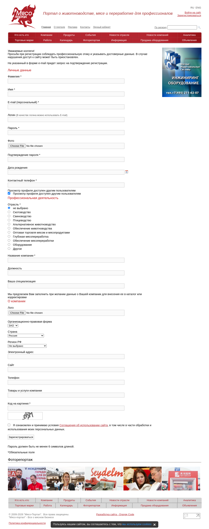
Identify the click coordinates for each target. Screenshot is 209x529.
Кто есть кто (22, 34)
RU (192, 7)
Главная (46, 27)
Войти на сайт (193, 12)
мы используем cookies (137, 524)
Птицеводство (19, 220)
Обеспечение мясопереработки (31, 240)
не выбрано (18, 208)
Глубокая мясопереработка (28, 236)
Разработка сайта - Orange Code (115, 514)
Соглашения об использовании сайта (83, 425)
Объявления (189, 40)
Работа (47, 40)
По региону (161, 27)
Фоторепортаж (91, 40)
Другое (15, 248)
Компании (46, 34)
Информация (119, 40)
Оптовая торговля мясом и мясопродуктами (39, 232)
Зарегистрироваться (189, 15)
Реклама (72, 27)
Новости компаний (157, 34)
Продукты (69, 34)
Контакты (85, 27)
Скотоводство (19, 212)
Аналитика (189, 34)
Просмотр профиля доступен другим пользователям (44, 193)
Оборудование (20, 244)
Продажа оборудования (154, 40)
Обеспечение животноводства (30, 228)
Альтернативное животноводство (32, 224)
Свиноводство (19, 216)
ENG (198, 7)
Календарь (66, 40)
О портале (59, 27)
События (90, 34)
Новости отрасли (119, 34)
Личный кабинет (101, 27)
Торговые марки (24, 40)
